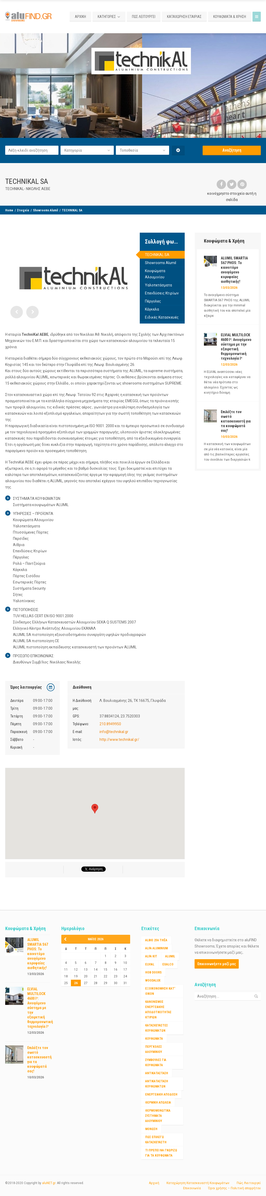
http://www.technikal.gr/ (119, 739)
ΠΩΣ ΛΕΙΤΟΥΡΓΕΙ (143, 17)
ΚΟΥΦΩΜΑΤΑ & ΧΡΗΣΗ (229, 17)
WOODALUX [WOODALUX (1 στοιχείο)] (153, 980)
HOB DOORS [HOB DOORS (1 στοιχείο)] (153, 972)
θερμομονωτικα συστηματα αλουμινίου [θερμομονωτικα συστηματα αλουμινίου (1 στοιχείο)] (157, 1116)
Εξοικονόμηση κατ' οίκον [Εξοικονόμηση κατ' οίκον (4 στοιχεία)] (160, 991)
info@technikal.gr (113, 732)
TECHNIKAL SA (157, 255)
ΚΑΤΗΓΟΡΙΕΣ (107, 17)
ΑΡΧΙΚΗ (80, 17)
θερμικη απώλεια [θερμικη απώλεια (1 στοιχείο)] (158, 1102)
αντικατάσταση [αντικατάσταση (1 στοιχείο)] (156, 1073)
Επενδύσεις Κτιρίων (162, 293)
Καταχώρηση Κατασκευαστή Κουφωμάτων (198, 1183)
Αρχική (154, 1183)
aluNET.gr (48, 1183)
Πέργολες (153, 301)
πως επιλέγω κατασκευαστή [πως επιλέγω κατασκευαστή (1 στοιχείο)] (156, 1139)
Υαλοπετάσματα (158, 285)
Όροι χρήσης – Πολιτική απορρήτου (234, 1188)
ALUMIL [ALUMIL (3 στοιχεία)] (170, 956)
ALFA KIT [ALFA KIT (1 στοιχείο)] (151, 956)
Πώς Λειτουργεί (249, 1183)
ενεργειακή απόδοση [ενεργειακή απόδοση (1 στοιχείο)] (161, 1094)
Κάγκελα (152, 309)
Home (9, 210)
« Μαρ (67, 939)
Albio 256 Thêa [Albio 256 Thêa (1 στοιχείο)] (156, 940)
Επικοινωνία (192, 1188)
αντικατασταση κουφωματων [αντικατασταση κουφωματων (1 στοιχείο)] (156, 1083)
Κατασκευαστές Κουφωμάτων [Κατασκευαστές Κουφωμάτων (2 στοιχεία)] (156, 1028)
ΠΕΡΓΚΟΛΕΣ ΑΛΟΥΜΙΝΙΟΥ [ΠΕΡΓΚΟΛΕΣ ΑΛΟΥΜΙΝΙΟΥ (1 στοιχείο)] (153, 1049)
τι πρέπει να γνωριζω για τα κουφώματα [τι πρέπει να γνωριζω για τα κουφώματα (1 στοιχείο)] (161, 1152)
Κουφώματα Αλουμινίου (155, 274)
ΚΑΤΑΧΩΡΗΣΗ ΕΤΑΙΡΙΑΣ (184, 17)
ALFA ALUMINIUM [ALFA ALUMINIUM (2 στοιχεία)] (156, 948)
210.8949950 (110, 724)
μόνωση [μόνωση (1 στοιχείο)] (151, 1129)
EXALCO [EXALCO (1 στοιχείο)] (168, 964)
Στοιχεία (23, 210)
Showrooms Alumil (45, 210)
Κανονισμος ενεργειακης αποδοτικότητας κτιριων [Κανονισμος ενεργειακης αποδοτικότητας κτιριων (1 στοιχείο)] (158, 1009)
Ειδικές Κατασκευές (162, 317)
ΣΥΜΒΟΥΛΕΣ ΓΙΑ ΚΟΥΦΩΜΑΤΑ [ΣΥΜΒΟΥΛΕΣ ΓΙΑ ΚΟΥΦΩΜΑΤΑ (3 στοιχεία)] (155, 1062)
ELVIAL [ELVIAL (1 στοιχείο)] (149, 964)
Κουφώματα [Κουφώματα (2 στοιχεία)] (154, 1038)
